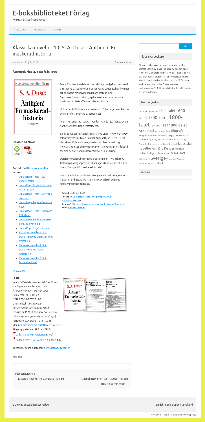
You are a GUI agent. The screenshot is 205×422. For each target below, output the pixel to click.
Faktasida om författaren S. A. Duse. (42, 325)
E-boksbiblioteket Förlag (51, 13)
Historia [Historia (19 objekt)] (164, 144)
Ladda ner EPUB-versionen (31, 334)
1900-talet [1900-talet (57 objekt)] (178, 125)
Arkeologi (40, 29)
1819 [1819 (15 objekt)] (153, 126)
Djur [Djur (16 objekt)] (151, 139)
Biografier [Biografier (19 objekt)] (144, 135)
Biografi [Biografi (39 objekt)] (177, 130)
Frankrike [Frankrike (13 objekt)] (143, 144)
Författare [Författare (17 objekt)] (153, 144)
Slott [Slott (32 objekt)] (182, 153)
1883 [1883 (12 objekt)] (158, 126)
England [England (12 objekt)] (157, 139)
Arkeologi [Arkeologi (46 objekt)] (146, 131)
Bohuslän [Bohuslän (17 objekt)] (155, 135)
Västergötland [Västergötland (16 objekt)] (155, 163)
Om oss (57, 29)
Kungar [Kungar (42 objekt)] (169, 148)
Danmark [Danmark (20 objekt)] (143, 139)
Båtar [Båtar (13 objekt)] (185, 136)
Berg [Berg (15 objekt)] (168, 131)
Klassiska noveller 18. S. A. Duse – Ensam (39, 378)
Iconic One (156, 414)
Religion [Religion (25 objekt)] (152, 153)
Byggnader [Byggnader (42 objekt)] (174, 135)
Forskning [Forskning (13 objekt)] (181, 139)
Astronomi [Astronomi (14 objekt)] (160, 131)
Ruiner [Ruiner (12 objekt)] (167, 153)
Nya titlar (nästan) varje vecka (29, 19)
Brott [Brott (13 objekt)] (163, 136)
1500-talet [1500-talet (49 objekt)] (167, 111)
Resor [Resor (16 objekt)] (161, 153)
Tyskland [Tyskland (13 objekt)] (181, 159)
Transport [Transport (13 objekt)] (171, 159)
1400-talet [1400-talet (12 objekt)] (153, 111)
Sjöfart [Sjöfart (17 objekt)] (174, 153)
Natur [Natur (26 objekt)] (142, 153)
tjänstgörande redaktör (57, 348)
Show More (19, 271)
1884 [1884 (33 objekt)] (164, 125)
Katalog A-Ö (20, 29)
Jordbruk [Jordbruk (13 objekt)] (173, 144)
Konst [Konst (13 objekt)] (154, 149)
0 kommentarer (123, 62)
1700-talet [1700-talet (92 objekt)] (158, 117)
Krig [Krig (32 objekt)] (160, 148)
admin (19, 62)
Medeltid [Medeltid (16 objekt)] (179, 148)
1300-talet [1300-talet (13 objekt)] (143, 111)
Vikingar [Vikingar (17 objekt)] (143, 163)
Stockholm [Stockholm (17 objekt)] (144, 159)
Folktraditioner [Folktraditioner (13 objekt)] (169, 139)
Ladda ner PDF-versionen (30, 340)
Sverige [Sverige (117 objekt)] (158, 158)
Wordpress (190, 414)
